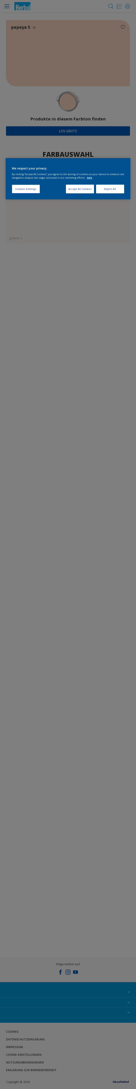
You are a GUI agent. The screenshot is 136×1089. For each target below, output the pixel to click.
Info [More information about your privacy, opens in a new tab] (89, 177)
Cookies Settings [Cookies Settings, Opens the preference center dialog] (25, 188)
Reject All (110, 188)
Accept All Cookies (79, 188)
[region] (68, 179)
